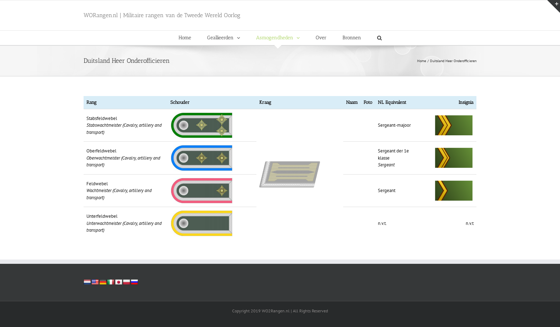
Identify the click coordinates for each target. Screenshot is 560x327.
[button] (379, 38)
